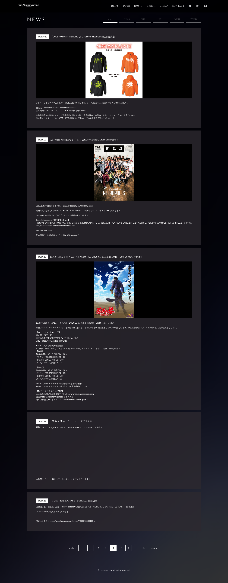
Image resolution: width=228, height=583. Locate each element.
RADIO (127, 19)
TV (160, 19)
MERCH (151, 5)
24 (98, 549)
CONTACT (178, 5)
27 (121, 549)
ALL (110, 19)
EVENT (177, 19)
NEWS (115, 5)
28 (128, 549)
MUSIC (138, 5)
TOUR (126, 5)
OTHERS (193, 19)
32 (144, 549)
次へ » (154, 548)
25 (106, 549)
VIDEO (164, 5)
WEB (143, 19)
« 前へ (72, 548)
